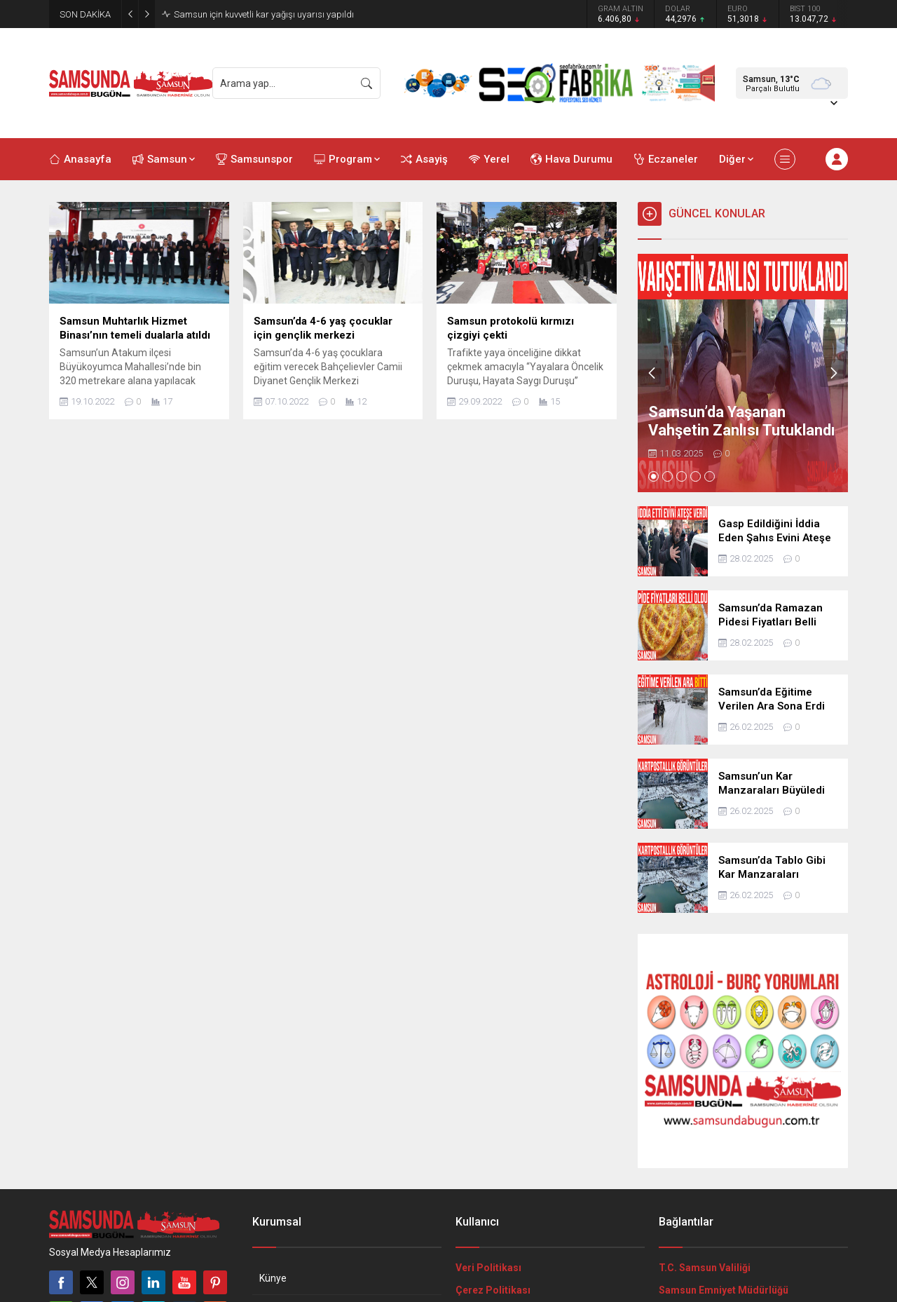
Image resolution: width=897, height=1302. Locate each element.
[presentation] (652, 373)
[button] (653, 476)
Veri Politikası (488, 1267)
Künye (273, 1278)
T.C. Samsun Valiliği (705, 1267)
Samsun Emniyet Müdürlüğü (723, 1290)
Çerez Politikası (493, 1290)
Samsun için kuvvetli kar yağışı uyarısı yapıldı (264, 14)
